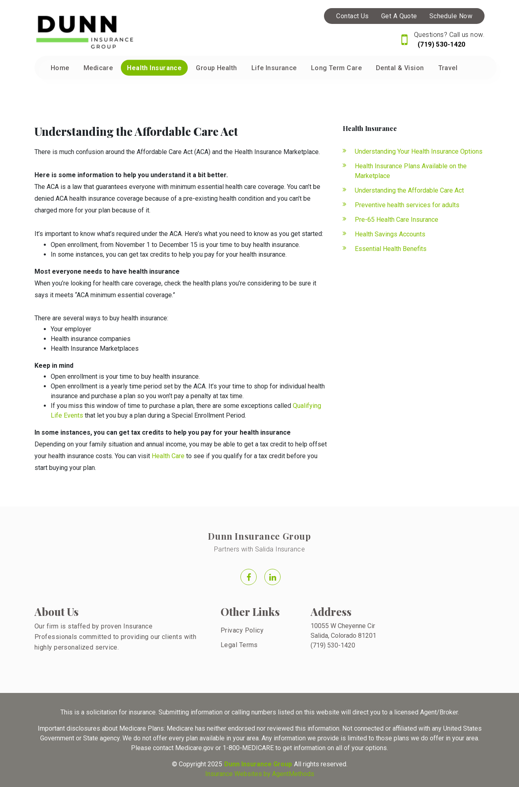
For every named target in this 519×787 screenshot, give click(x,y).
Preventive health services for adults (407, 205)
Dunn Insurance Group (259, 536)
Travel (448, 68)
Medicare (98, 68)
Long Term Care (336, 68)
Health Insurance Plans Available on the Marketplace (411, 171)
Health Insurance (154, 68)
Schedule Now (450, 16)
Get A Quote (399, 16)
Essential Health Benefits (391, 249)
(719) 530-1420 (440, 44)
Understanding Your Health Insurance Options (419, 151)
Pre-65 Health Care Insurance (396, 219)
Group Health (216, 68)
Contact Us (352, 16)
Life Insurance (274, 68)
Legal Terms (239, 645)
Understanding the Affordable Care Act (409, 190)
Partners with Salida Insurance (259, 549)
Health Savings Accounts (390, 234)
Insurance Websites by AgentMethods (259, 774)
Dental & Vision (400, 68)
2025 (215, 764)
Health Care (168, 456)
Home (60, 68)
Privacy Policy (242, 630)
